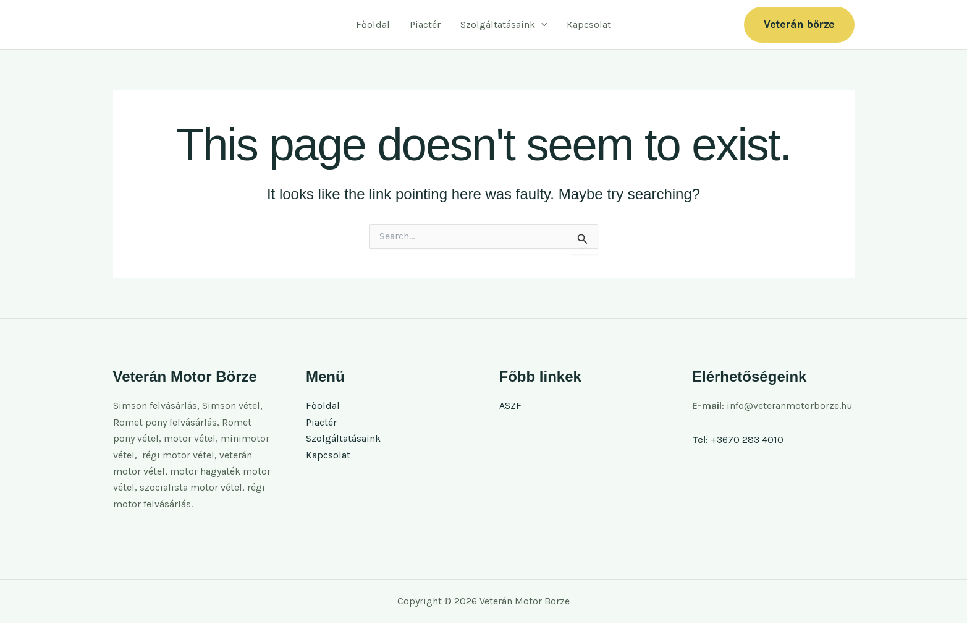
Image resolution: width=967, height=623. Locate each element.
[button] (541, 24)
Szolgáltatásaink (503, 24)
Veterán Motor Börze (191, 24)
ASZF (510, 405)
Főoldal (373, 24)
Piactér (425, 24)
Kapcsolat (589, 24)
